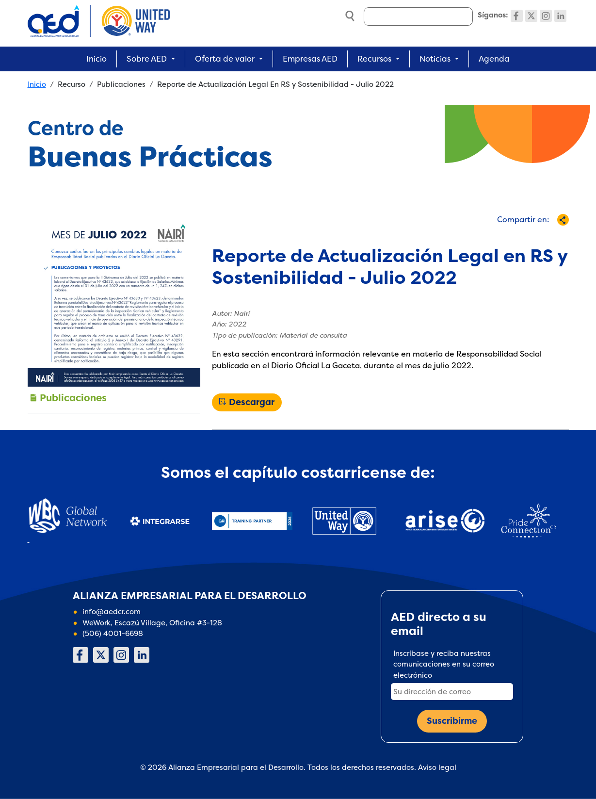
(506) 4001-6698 (112, 633)
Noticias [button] (435, 58)
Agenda (494, 58)
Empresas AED (310, 58)
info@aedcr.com (111, 611)
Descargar (251, 402)
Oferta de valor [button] (225, 58)
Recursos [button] (374, 58)
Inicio (96, 58)
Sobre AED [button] (147, 58)
